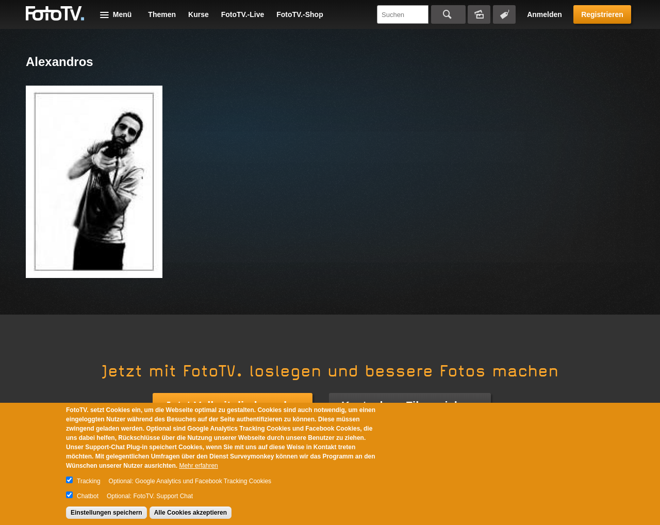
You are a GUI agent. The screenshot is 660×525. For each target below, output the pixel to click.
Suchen (448, 14)
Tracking (89, 481)
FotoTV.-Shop (299, 14)
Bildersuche (479, 14)
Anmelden (544, 14)
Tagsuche (504, 14)
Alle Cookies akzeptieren (190, 512)
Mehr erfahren (198, 465)
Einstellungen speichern (106, 512)
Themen (162, 14)
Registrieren (602, 14)
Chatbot (87, 496)
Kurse (198, 14)
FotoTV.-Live (243, 14)
